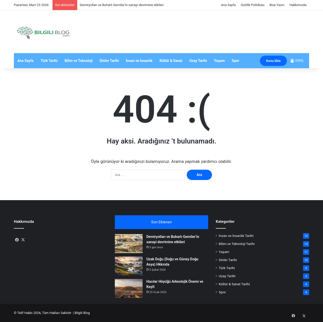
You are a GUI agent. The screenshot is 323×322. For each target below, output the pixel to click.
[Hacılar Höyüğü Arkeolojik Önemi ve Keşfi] (129, 288)
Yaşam (219, 61)
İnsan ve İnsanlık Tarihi (236, 236)
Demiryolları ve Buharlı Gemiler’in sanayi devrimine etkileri (122, 5)
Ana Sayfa (228, 5)
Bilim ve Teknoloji (79, 61)
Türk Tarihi (49, 61)
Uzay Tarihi (198, 61)
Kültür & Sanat (170, 61)
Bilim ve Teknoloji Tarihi (237, 244)
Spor (235, 61)
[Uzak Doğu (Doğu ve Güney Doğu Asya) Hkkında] (129, 266)
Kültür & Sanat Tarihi (234, 284)
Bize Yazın (277, 5)
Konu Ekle (273, 61)
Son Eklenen (161, 222)
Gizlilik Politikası (252, 5)
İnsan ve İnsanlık (139, 61)
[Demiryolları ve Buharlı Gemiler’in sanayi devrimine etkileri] (129, 243)
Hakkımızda (298, 5)
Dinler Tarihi (109, 61)
